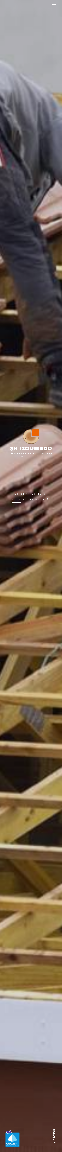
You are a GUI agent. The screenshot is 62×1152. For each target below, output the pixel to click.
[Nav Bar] (54, 5)
